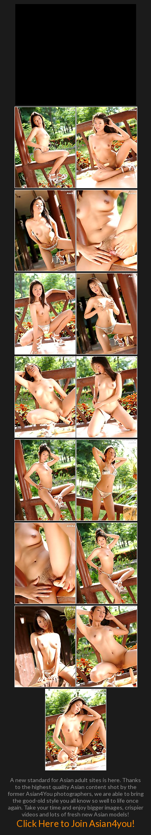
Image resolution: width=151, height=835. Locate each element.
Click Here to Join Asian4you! (76, 823)
